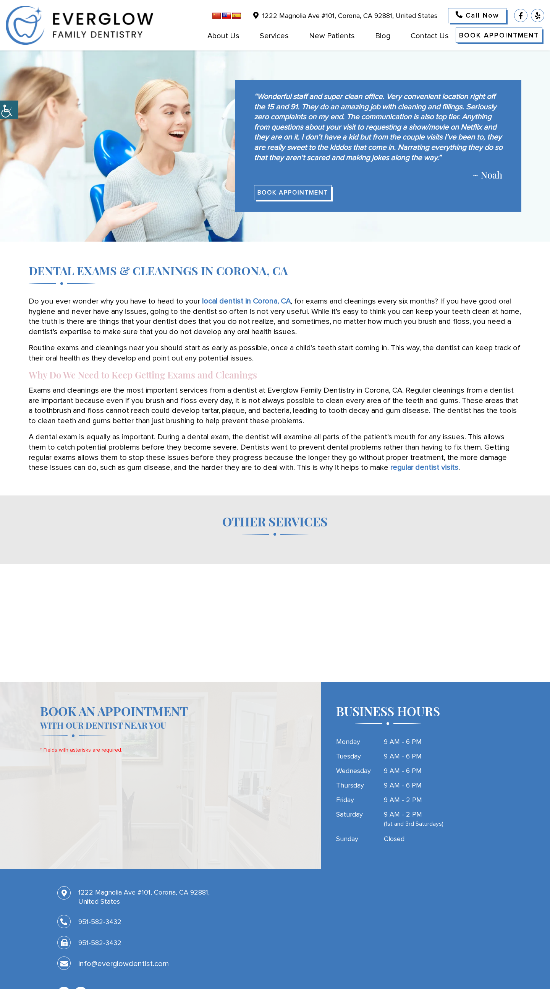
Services (274, 36)
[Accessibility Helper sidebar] (9, 110)
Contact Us (430, 36)
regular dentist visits (424, 467)
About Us (223, 36)
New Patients (332, 36)
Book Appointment (499, 35)
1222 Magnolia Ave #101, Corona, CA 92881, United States (345, 15)
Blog (382, 36)
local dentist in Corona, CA (246, 301)
